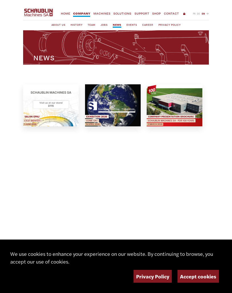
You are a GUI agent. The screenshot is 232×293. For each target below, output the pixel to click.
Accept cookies (198, 276)
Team (91, 25)
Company (81, 13)
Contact (171, 13)
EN (203, 13)
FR (194, 13)
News (117, 25)
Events (131, 25)
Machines (101, 13)
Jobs (104, 25)
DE (198, 13)
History (76, 25)
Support (141, 13)
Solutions (122, 13)
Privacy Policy (169, 25)
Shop (156, 13)
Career (147, 25)
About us (58, 25)
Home (65, 13)
